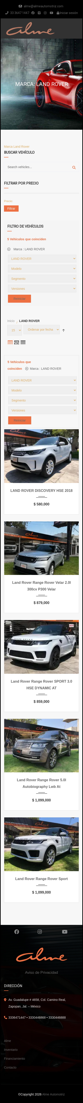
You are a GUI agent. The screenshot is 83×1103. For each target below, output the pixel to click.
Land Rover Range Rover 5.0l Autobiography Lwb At (41, 783)
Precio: (8, 201)
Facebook (16, 931)
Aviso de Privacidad (41, 972)
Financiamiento (14, 1058)
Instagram (40, 931)
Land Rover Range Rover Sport (41, 879)
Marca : (26, 249)
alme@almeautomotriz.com (43, 6)
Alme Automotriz (53, 1094)
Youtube (65, 931)
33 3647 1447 (17, 13)
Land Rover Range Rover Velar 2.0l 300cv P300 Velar (41, 586)
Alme (7, 1041)
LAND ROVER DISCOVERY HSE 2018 (41, 491)
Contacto (10, 1067)
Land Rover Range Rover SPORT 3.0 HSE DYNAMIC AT (41, 685)
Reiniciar (19, 298)
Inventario (10, 1049)
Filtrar (11, 208)
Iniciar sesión (67, 13)
